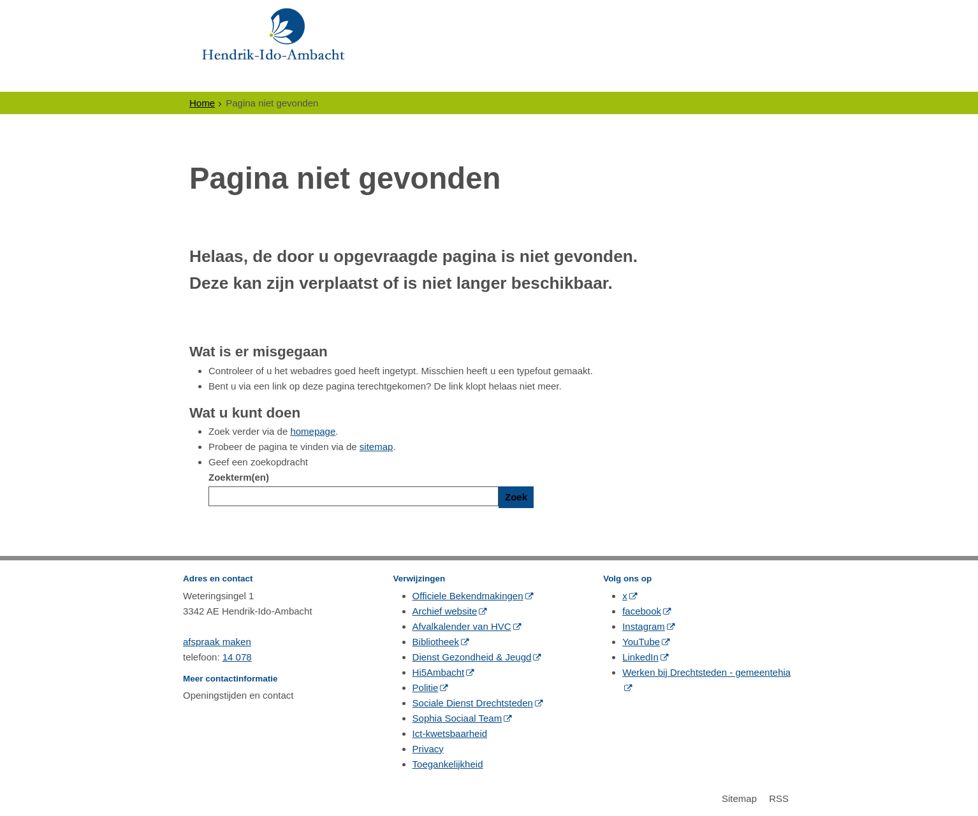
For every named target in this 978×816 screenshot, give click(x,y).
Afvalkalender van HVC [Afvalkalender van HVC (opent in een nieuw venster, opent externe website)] (461, 626)
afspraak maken (217, 641)
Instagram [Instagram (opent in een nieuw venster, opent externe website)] (643, 626)
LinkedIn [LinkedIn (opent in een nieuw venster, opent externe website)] (640, 657)
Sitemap (739, 798)
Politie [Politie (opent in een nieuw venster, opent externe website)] (425, 687)
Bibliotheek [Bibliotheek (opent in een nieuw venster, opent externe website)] (435, 641)
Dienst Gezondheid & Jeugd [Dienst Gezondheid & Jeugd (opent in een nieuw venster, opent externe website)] (472, 657)
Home (202, 103)
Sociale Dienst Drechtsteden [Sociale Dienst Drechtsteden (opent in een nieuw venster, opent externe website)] (472, 702)
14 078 (237, 657)
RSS (779, 798)
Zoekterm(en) (238, 477)
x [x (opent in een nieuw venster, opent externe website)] (624, 595)
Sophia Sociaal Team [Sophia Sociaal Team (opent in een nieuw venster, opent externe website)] (457, 718)
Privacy (428, 748)
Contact (646, 80)
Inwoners (223, 80)
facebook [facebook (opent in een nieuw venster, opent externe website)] (641, 611)
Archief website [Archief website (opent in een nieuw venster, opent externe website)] (445, 611)
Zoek (516, 497)
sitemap (376, 446)
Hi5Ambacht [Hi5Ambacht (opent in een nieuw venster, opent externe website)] (438, 672)
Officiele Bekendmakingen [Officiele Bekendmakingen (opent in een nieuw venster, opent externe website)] (467, 595)
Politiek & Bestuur (425, 80)
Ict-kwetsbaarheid (450, 733)
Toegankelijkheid (447, 764)
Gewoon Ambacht (551, 80)
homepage (312, 431)
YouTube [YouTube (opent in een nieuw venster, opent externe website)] (641, 641)
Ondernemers (311, 80)
